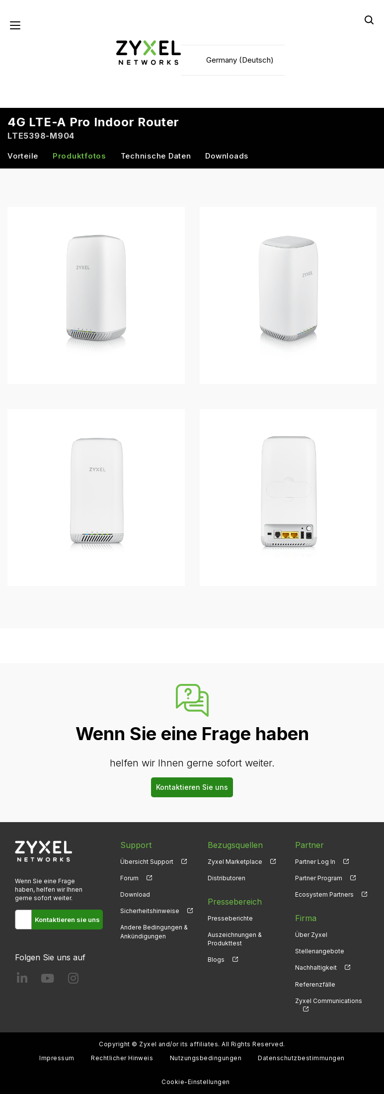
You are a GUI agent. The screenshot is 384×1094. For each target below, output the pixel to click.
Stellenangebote (319, 951)
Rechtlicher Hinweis (122, 1058)
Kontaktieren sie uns (67, 920)
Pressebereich (235, 902)
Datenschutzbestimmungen (301, 1058)
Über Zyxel (311, 934)
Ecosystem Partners (324, 894)
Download (135, 894)
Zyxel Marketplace (235, 861)
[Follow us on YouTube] (47, 980)
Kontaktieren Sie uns (192, 787)
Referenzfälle (315, 984)
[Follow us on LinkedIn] (22, 980)
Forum (129, 878)
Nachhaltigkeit (316, 967)
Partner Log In (315, 861)
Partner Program (318, 878)
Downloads (226, 156)
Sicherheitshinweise (149, 911)
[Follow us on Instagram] (73, 980)
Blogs (216, 959)
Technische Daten (156, 156)
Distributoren (226, 878)
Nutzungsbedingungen (205, 1058)
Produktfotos (79, 156)
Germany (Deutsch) (240, 60)
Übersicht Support (146, 861)
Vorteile (22, 156)
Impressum (56, 1058)
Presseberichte (230, 918)
